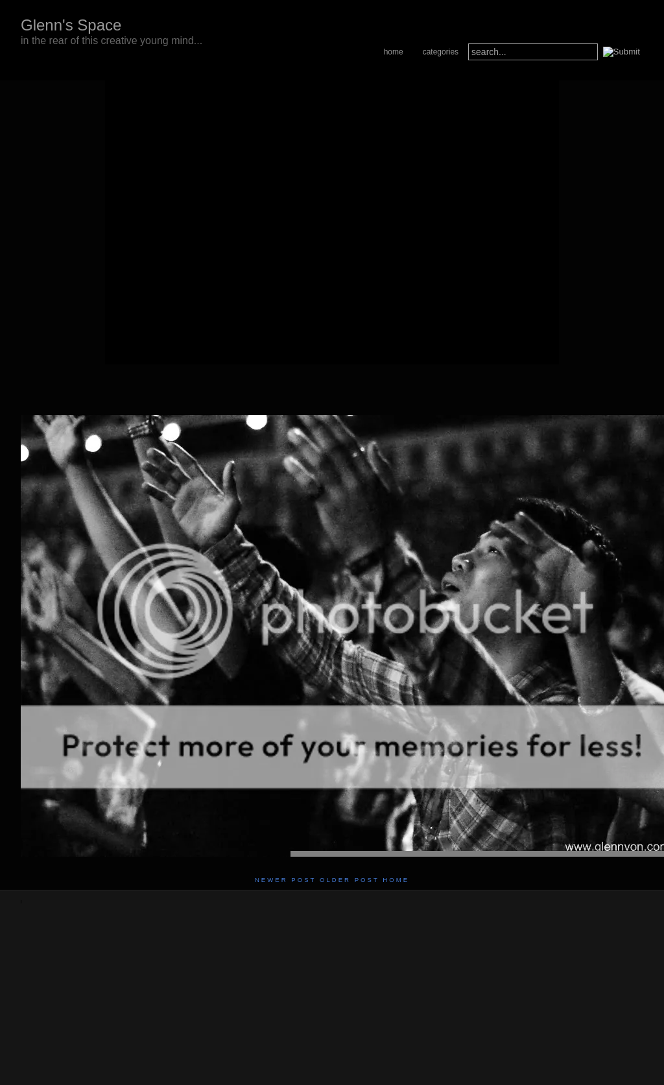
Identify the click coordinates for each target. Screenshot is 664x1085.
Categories (440, 51)
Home (393, 51)
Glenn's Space (71, 25)
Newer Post (285, 879)
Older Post (349, 879)
